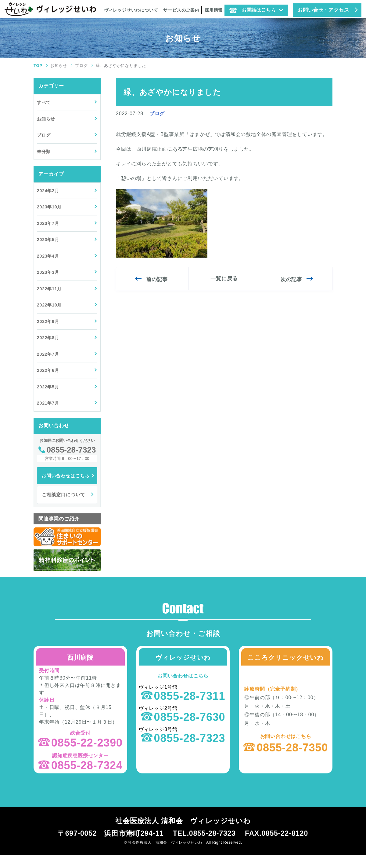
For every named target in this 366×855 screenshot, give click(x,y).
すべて (43, 102)
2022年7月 (48, 354)
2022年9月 (48, 321)
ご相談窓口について (63, 494)
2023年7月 (48, 223)
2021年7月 (48, 403)
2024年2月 (48, 190)
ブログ (81, 65)
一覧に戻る (224, 278)
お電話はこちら (252, 10)
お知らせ (58, 65)
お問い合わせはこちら (65, 475)
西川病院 (80, 657)
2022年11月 (49, 288)
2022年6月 (48, 370)
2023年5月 (48, 239)
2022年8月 (48, 337)
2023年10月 (49, 206)
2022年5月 (48, 386)
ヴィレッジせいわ (183, 657)
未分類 (43, 151)
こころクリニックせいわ (285, 657)
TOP (38, 65)
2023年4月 (48, 256)
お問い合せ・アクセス (323, 10)
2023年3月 (48, 272)
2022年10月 (49, 305)
